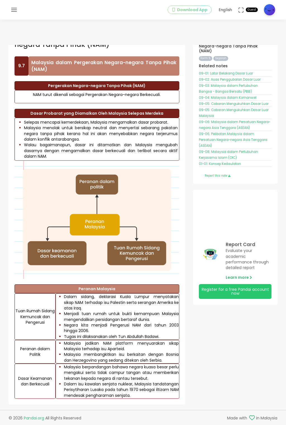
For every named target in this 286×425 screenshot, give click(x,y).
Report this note (217, 175)
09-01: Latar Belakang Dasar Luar (226, 73)
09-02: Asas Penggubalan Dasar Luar (230, 79)
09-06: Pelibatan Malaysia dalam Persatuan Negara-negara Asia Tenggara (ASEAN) (233, 140)
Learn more (239, 277)
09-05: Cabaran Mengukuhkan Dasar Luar (234, 104)
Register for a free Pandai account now (235, 291)
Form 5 (206, 58)
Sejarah (221, 58)
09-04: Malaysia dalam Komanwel (227, 97)
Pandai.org (34, 418)
